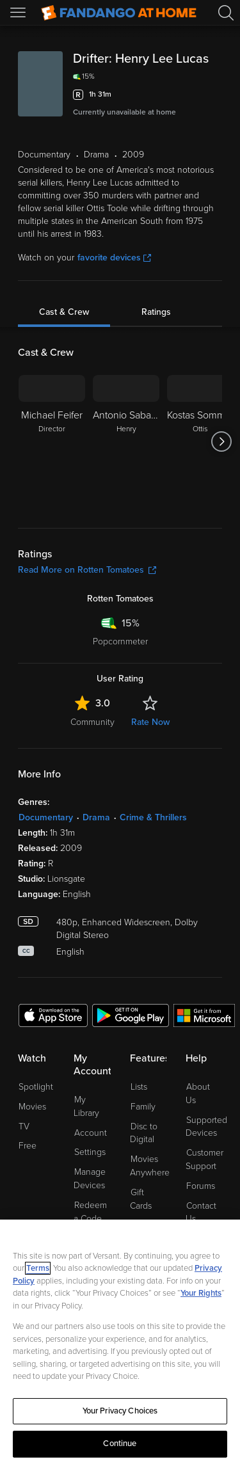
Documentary (46, 817)
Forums (200, 1186)
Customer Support (204, 1159)
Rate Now (150, 722)
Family (143, 1106)
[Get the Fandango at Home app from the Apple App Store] (53, 1014)
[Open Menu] (19, 13)
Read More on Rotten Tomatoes (87, 569)
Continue (119, 1443)
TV (24, 1126)
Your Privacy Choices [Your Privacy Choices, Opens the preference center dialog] (120, 1411)
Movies (32, 1106)
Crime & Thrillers (153, 817)
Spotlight (36, 1086)
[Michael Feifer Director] (52, 441)
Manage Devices (90, 1178)
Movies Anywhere (150, 1166)
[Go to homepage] (118, 13)
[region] (120, 1342)
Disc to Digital (143, 1133)
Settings (90, 1152)
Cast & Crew (64, 311)
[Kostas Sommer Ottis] (200, 441)
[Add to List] (214, 94)
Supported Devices (206, 1127)
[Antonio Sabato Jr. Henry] (126, 441)
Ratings (156, 311)
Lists (139, 1086)
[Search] (226, 13)
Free (27, 1145)
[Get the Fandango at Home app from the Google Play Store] (131, 1014)
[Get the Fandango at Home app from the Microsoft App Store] (204, 1014)
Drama (96, 817)
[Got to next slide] (222, 441)
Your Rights (200, 1293)
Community (92, 722)
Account (90, 1132)
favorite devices (114, 257)
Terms (37, 1268)
